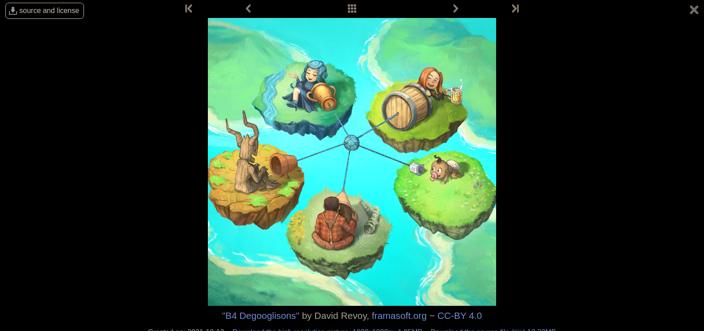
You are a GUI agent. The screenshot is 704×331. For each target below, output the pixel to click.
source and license (49, 10)
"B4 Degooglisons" (260, 315)
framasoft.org (399, 315)
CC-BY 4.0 (459, 315)
